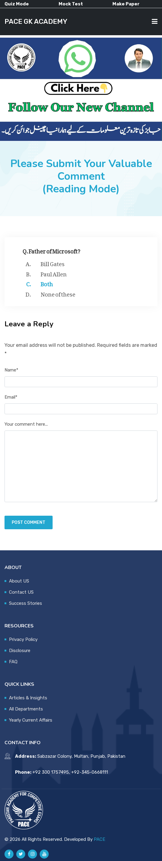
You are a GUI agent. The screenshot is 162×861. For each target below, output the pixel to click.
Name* (11, 370)
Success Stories (25, 603)
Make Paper (125, 4)
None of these (58, 293)
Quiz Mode (17, 4)
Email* (11, 397)
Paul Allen (54, 273)
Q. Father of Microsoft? (51, 250)
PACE (99, 839)
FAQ (13, 661)
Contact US (21, 592)
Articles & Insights (28, 698)
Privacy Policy (23, 639)
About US (19, 581)
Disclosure (19, 650)
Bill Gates (53, 263)
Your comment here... (26, 424)
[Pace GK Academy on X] (20, 854)
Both (47, 283)
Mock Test (71, 4)
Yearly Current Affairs (30, 720)
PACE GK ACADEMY (36, 21)
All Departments (26, 709)
